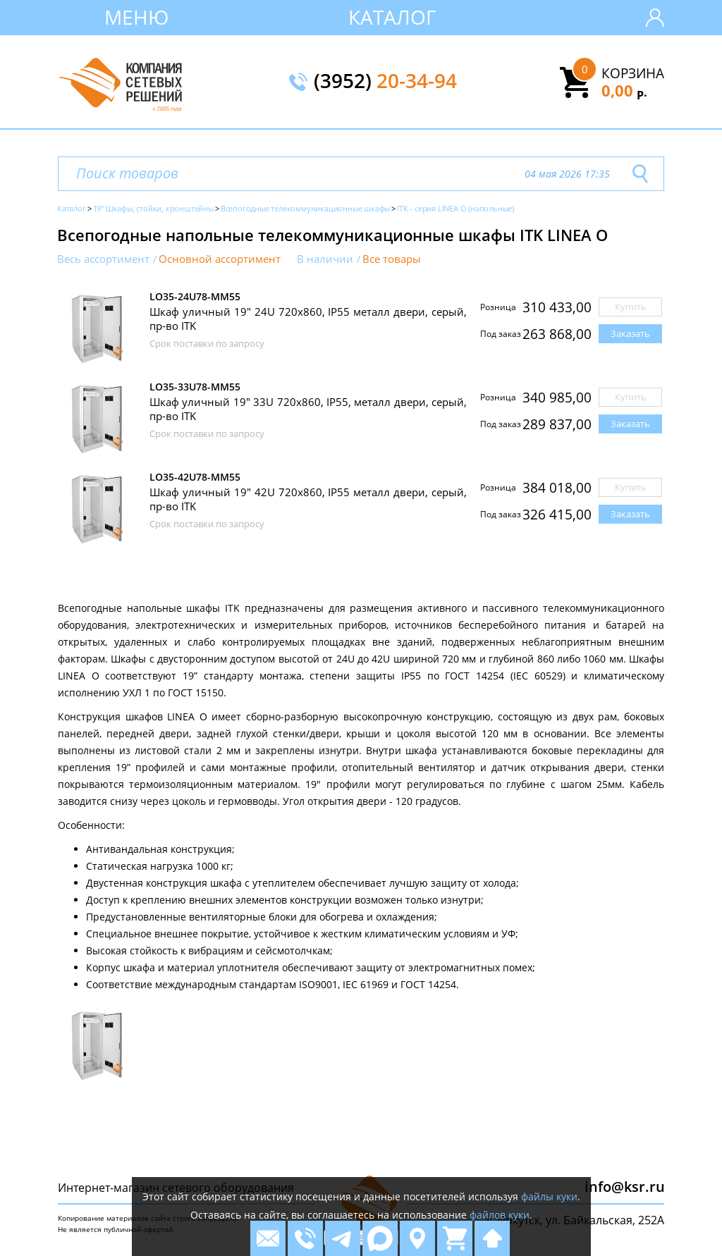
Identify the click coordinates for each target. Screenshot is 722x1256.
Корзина (632, 73)
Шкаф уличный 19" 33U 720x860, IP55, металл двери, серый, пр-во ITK (308, 409)
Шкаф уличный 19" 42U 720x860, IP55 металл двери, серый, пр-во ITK (308, 499)
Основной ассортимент (220, 259)
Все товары (391, 259)
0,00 (624, 90)
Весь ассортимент (103, 259)
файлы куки (549, 1196)
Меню (136, 17)
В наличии (325, 259)
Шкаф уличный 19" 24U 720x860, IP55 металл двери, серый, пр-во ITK (308, 318)
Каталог (392, 17)
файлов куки (500, 1214)
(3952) (385, 82)
